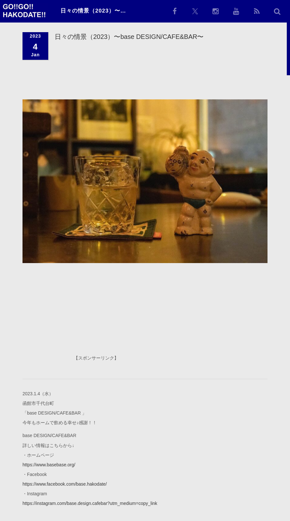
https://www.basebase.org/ (49, 464)
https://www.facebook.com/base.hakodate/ (65, 483)
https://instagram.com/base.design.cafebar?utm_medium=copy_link (90, 503)
